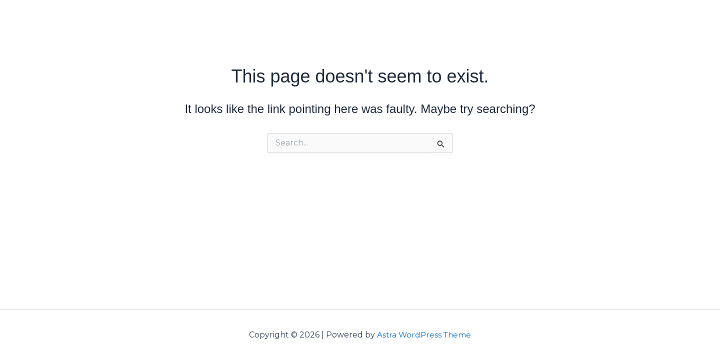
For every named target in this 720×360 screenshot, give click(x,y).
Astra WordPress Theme (424, 335)
